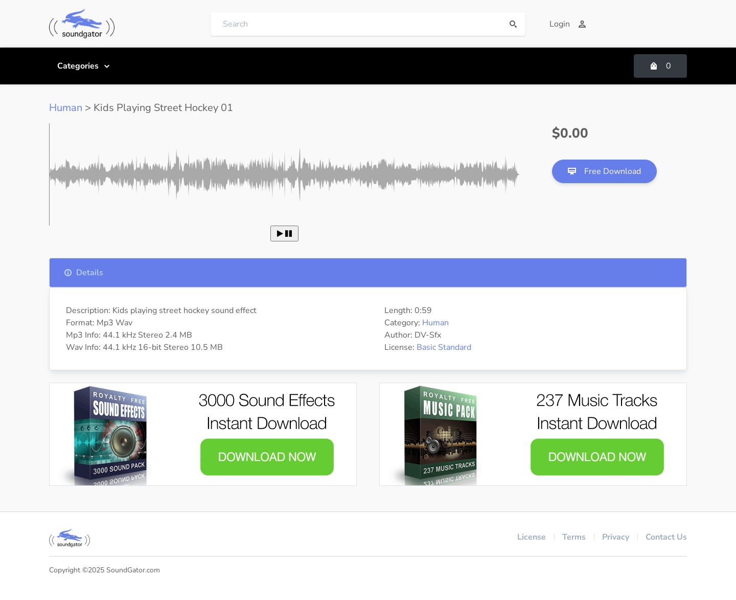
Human (65, 108)
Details (83, 272)
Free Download (604, 171)
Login (567, 24)
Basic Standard (444, 347)
